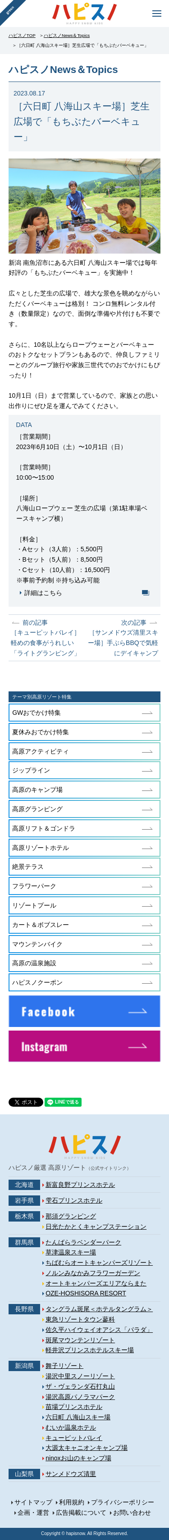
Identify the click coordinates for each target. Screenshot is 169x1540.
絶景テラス (28, 866)
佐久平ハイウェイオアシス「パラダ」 (99, 1329)
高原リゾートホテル (40, 847)
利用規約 (71, 1502)
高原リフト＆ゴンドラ (43, 828)
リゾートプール (34, 905)
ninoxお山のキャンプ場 (78, 1458)
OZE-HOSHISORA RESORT (86, 1293)
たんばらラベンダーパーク (83, 1242)
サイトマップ (33, 1502)
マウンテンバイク (37, 944)
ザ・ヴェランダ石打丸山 (80, 1386)
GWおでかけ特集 (36, 712)
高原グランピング (37, 809)
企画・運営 (33, 1512)
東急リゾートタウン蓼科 (80, 1319)
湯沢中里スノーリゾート (80, 1376)
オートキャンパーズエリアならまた (96, 1283)
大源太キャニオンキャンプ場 (87, 1447)
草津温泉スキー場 (71, 1252)
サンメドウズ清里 (71, 1473)
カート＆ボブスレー (40, 924)
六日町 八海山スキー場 (78, 1417)
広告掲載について (81, 1512)
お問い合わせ (132, 1512)
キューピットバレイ (74, 1437)
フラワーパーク (34, 886)
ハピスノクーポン (37, 982)
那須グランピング (71, 1216)
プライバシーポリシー (122, 1502)
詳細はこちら (43, 592)
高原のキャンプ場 (37, 789)
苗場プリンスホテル (74, 1406)
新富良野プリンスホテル (80, 1184)
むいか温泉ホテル (71, 1427)
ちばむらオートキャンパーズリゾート (99, 1262)
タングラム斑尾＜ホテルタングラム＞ (99, 1309)
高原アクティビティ (40, 751)
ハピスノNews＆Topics (67, 35)
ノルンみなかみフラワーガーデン (93, 1273)
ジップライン (31, 770)
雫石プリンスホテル (74, 1200)
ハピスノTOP (22, 35)
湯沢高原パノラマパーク (80, 1396)
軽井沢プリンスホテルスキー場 (90, 1350)
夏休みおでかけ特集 (40, 732)
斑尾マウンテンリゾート (80, 1340)
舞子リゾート (64, 1365)
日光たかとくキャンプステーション (96, 1226)
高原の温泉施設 (34, 963)
